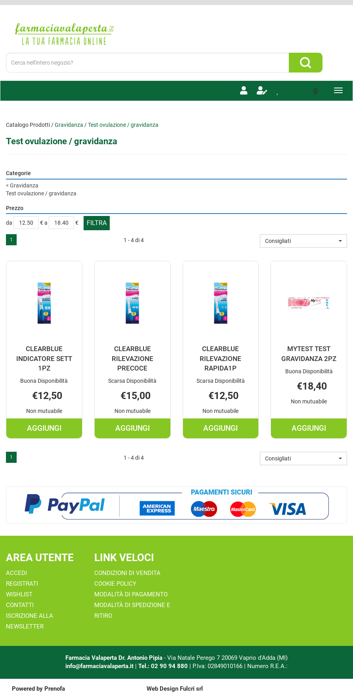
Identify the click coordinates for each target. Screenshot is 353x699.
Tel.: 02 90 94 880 (163, 666)
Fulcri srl (191, 688)
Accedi (16, 573)
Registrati (22, 583)
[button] (303, 241)
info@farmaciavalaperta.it (99, 666)
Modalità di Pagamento (131, 594)
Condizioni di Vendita (127, 573)
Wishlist (19, 594)
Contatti (20, 605)
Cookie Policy (115, 583)
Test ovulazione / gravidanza (41, 193)
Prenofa (54, 688)
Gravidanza (69, 125)
